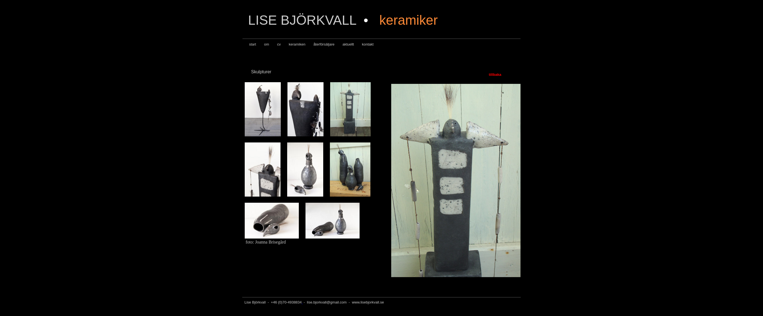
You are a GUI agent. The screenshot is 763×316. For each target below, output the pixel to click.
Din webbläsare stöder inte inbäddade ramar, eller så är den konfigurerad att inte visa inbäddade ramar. (455, 180)
